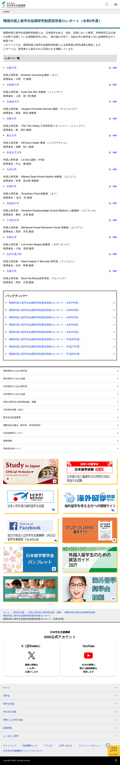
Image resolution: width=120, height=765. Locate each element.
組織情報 (7, 728)
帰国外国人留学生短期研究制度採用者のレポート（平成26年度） (45, 354)
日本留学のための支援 (14, 394)
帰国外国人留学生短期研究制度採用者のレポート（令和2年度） (44, 332)
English (6, 12)
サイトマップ (9, 745)
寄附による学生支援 (13, 720)
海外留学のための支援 (14, 378)
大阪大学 (12, 67)
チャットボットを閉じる (108, 745)
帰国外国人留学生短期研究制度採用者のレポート (27, 615)
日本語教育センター (13, 433)
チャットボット (113, 754)
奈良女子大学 (14, 152)
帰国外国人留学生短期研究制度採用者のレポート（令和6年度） (44, 310)
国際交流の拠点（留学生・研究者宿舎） (22, 425)
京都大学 (12, 186)
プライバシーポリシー (89, 745)
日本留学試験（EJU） (14, 409)
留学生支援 (18, 612)
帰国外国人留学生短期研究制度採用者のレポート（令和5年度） (44, 317)
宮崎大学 (12, 118)
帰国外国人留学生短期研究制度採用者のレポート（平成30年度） (45, 339)
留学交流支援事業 (12, 417)
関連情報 (7, 440)
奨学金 (6, 695)
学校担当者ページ (12, 448)
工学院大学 (13, 220)
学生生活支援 (9, 711)
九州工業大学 (14, 254)
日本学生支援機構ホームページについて (22, 750)
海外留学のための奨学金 (15, 371)
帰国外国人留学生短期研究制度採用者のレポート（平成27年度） (45, 346)
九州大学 (12, 169)
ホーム (6, 612)
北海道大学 (13, 84)
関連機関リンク (30, 745)
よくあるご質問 (10, 736)
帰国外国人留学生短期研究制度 (80, 612)
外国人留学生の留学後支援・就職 (19, 402)
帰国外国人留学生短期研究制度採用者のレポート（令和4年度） (44, 324)
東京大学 (12, 135)
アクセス (48, 745)
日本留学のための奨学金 (15, 386)
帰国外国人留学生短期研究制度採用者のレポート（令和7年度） (44, 302)
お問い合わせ (65, 745)
